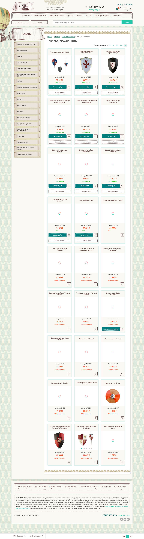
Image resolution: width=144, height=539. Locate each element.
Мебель (19, 81)
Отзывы (89, 16)
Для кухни (20, 112)
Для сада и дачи (22, 50)
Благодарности (105, 496)
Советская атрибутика (24, 154)
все (126, 45)
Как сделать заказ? (40, 16)
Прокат (20, 498)
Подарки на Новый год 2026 (26, 44)
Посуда (19, 56)
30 (113, 45)
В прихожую (21, 93)
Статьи (39, 22)
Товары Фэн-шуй (22, 142)
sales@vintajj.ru (94, 10)
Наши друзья (43, 498)
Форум (20, 22)
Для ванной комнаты (24, 118)
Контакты (79, 16)
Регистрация (128, 4)
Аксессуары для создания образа (25, 148)
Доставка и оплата (57, 16)
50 (117, 45)
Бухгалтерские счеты (24, 69)
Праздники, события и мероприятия (24, 130)
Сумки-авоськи (22, 63)
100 (121, 45)
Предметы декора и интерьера (27, 87)
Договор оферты (71, 496)
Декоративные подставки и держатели (26, 75)
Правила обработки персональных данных (110, 498)
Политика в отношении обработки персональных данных (71, 498)
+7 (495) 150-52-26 (94, 6)
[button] (112, 412)
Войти (119, 4)
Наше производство (102, 16)
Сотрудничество (120, 496)
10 (109, 45)
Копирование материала (88, 496)
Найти (126, 22)
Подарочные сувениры (24, 124)
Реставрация (117, 16)
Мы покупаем (31, 498)
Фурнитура (20, 136)
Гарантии (70, 16)
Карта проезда (56, 496)
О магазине (26, 16)
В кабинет (20, 99)
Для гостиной (21, 105)
